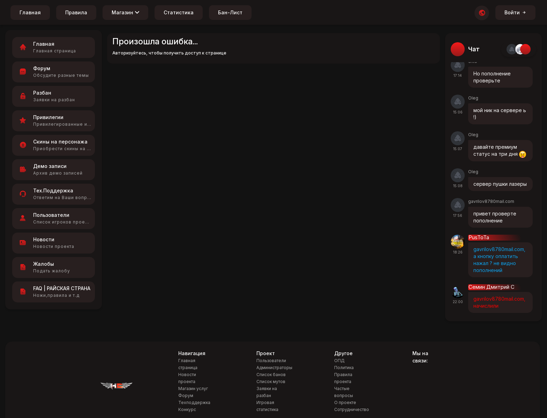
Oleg (473, 98)
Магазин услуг (193, 388)
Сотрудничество (351, 409)
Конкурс (187, 409)
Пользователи (271, 360)
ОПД (339, 360)
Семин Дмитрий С (492, 287)
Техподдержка (194, 402)
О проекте (345, 402)
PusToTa (479, 238)
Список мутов (270, 381)
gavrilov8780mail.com (491, 201)
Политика (344, 367)
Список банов (271, 374)
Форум (185, 395)
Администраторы (274, 367)
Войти (515, 12)
